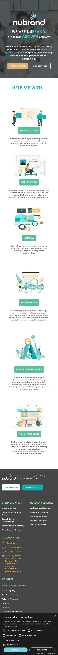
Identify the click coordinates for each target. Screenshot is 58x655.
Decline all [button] (42, 650)
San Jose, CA (11, 561)
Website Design (9, 508)
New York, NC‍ (11, 569)
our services (11, 487)
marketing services (29, 368)
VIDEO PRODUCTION (29, 433)
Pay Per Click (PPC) (39, 520)
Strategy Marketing (39, 516)
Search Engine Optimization (9, 520)
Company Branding (39, 512)
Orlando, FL (10, 563)
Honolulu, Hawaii (13, 556)
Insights (5, 603)
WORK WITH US (18, 66)
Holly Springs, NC (13, 558)
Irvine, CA (9, 566)
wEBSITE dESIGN (29, 182)
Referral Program (10, 599)
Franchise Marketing (11, 530)
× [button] (55, 616)
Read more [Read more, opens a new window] (12, 626)
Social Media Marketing (13, 526)
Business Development (40, 508)
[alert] (29, 634)
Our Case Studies (10, 595)
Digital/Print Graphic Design (11, 513)
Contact (6, 607)
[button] (29, 644)
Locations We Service (12, 611)
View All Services (38, 525)
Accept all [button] (15, 650)
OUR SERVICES (40, 66)
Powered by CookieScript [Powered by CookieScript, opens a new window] (46, 654)
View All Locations (13, 571)
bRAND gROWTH (29, 302)
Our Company (8, 591)
